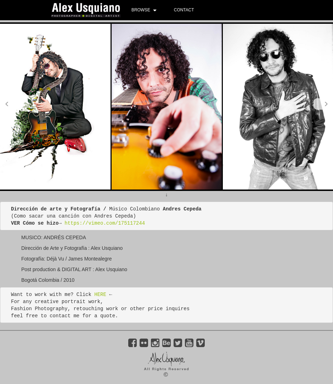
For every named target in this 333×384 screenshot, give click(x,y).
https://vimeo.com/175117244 (104, 223)
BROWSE (140, 9)
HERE (100, 294)
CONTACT (184, 9)
